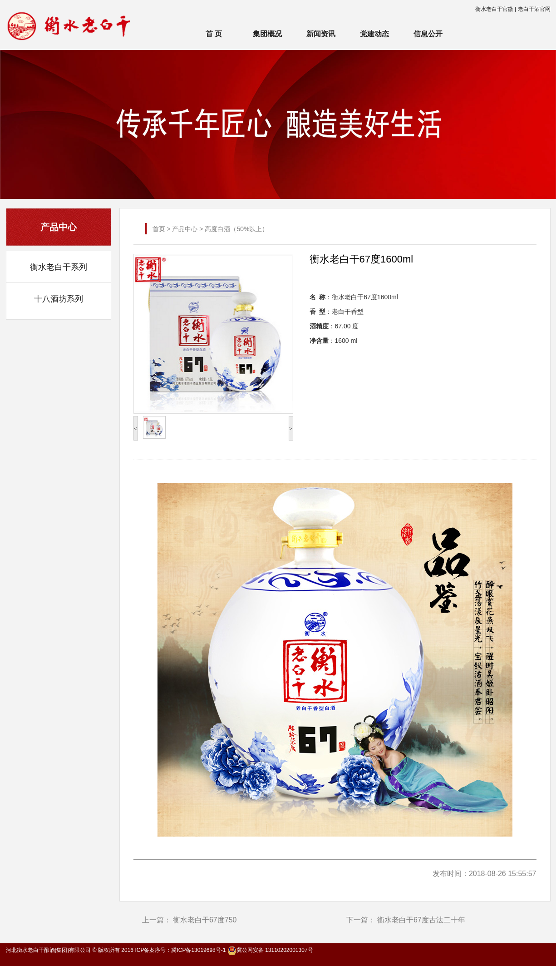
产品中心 (184, 229)
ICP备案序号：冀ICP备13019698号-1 (180, 950)
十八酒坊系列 (58, 298)
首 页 (214, 34)
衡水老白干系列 (58, 267)
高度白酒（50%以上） (236, 229)
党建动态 (374, 34)
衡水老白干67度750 (205, 920)
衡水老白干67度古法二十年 (421, 920)
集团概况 (267, 34)
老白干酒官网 (534, 9)
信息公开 (428, 34)
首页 (159, 229)
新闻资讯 (320, 34)
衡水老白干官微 (494, 9)
